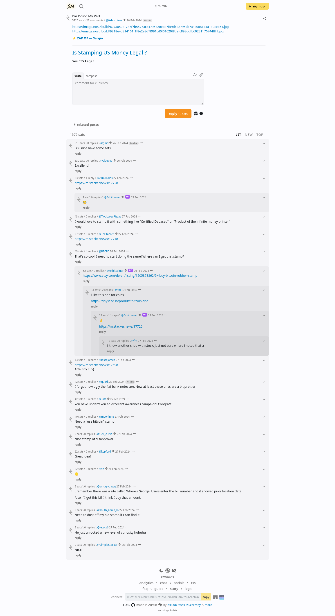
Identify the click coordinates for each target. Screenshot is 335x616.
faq (145, 588)
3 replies (99, 270)
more (208, 605)
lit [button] (238, 134)
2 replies (107, 290)
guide (158, 588)
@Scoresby (193, 605)
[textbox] (138, 92)
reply (178, 113)
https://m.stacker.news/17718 (96, 239)
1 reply (90, 178)
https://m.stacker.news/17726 (120, 326)
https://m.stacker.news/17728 (96, 183)
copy (205, 597)
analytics (146, 582)
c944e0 (172, 610)
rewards (167, 577)
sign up (256, 6)
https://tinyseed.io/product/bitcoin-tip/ (119, 301)
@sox (181, 605)
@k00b (172, 605)
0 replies (92, 143)
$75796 (161, 6)
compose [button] (91, 76)
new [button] (249, 134)
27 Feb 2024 (120, 178)
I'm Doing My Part (86, 16)
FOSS (129, 605)
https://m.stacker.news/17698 (96, 365)
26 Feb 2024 (134, 20)
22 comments (94, 20)
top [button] (259, 134)
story (174, 588)
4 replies (91, 251)
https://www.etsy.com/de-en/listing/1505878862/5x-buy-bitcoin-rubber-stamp (140, 275)
